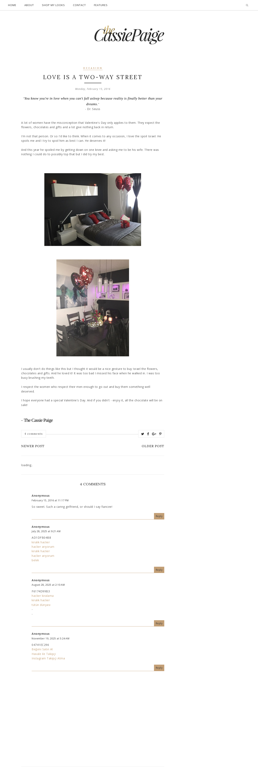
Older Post (153, 446)
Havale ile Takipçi (44, 654)
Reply (159, 516)
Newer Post (33, 446)
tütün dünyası (41, 605)
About (29, 5)
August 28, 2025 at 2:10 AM (48, 585)
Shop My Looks (53, 5)
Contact (79, 5)
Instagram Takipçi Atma (48, 658)
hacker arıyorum (43, 547)
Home (12, 5)
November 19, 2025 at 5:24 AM (50, 638)
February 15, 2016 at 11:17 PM (50, 500)
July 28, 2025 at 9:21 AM (46, 531)
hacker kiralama (43, 596)
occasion (93, 68)
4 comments (33, 433)
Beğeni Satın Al (42, 649)
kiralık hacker (41, 542)
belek (35, 560)
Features (101, 5)
